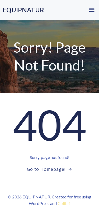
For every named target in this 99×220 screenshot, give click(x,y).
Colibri (64, 203)
